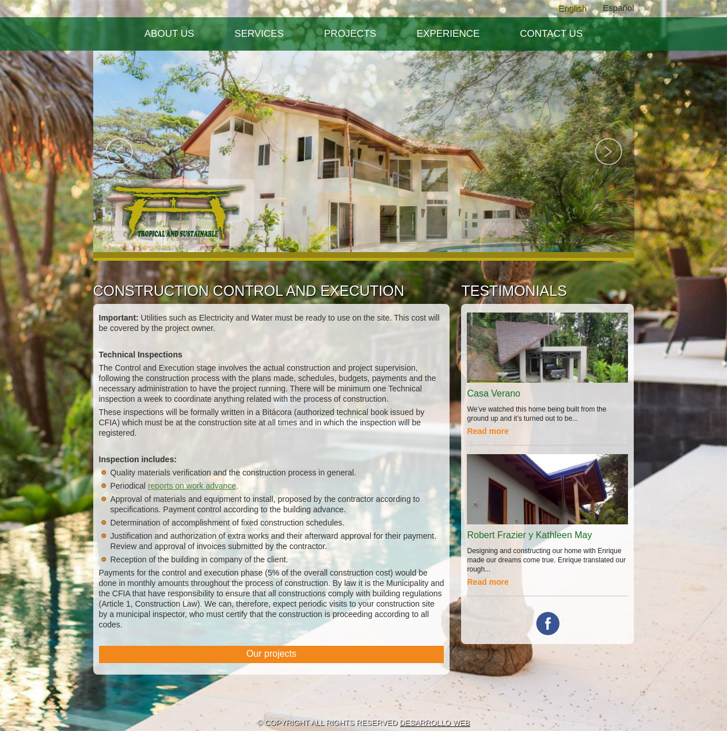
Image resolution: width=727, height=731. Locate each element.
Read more (487, 431)
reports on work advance (192, 485)
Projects (350, 33)
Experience (448, 33)
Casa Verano (493, 393)
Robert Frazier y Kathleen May (529, 535)
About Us (169, 33)
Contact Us (551, 33)
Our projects (271, 653)
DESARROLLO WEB (434, 722)
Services (259, 33)
